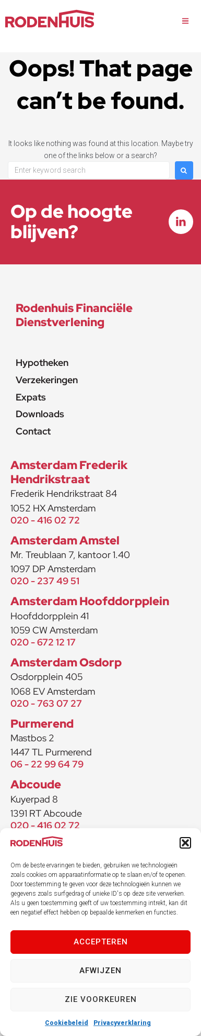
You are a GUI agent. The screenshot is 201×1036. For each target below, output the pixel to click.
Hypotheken (42, 363)
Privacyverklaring (122, 1023)
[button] (185, 843)
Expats (31, 397)
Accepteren (101, 941)
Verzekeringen (47, 380)
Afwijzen (100, 970)
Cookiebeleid (66, 1023)
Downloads (40, 414)
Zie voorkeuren (101, 999)
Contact (33, 431)
